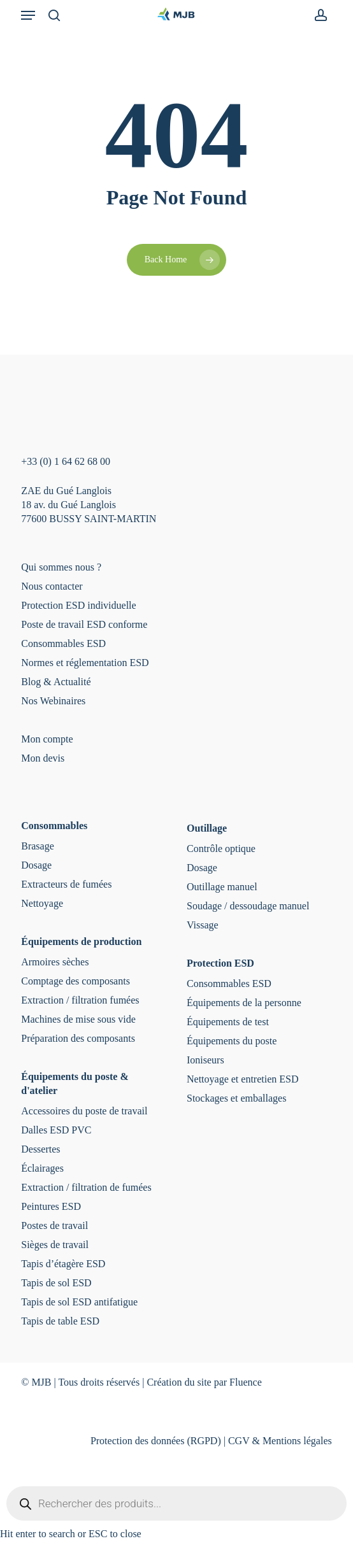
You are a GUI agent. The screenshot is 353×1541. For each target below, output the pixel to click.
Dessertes (40, 1149)
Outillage (207, 828)
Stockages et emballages (236, 1098)
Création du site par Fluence (204, 1382)
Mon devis (42, 758)
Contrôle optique (221, 848)
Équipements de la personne (244, 1002)
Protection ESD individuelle (78, 605)
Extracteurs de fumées (66, 884)
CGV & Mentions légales (280, 1440)
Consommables (54, 825)
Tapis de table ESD (60, 1321)
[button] (28, 15)
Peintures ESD (51, 1206)
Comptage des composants (75, 981)
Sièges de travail (55, 1244)
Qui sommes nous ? (61, 567)
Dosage (36, 865)
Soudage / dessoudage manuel (248, 905)
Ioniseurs (205, 1060)
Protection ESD (220, 963)
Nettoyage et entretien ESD (243, 1079)
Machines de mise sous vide (78, 1019)
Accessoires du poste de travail (84, 1110)
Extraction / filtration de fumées (86, 1187)
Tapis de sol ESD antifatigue (79, 1301)
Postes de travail (54, 1225)
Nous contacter (51, 586)
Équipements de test (228, 1021)
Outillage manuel (222, 886)
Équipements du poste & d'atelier (74, 1083)
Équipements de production (81, 941)
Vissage (203, 925)
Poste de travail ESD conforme (84, 624)
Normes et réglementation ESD (84, 662)
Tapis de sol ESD (56, 1282)
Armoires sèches (55, 961)
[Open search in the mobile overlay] (176, 1503)
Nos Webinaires (53, 700)
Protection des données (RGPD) (155, 1440)
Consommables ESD (63, 643)
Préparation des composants (78, 1038)
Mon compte (47, 739)
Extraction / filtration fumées (80, 1000)
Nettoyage (42, 903)
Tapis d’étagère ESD (63, 1263)
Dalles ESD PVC (56, 1130)
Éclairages (42, 1168)
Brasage (37, 846)
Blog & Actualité (55, 681)
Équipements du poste (232, 1040)
